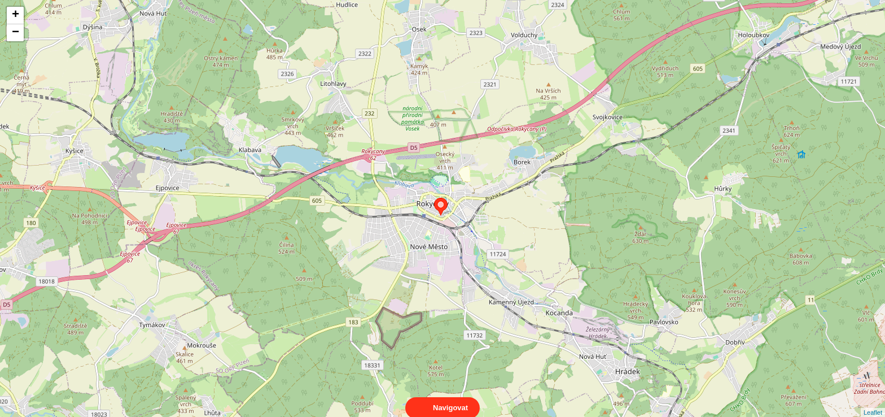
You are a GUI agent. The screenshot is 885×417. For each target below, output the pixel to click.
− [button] (15, 32)
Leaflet (873, 402)
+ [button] (15, 15)
